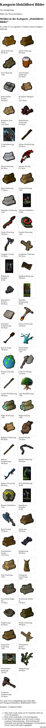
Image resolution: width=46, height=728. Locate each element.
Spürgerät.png (23, 551)
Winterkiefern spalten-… (23, 646)
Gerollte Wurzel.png (25, 232)
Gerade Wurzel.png (7, 232)
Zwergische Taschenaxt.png (6, 693)
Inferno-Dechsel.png (25, 324)
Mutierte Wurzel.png (8, 483)
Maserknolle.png (24, 437)
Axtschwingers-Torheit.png (24, 74)
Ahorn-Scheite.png (25, 51)
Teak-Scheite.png (7, 575)
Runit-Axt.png (6, 529)
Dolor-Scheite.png (7, 166)
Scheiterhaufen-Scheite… (6, 552)
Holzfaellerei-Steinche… (5, 301)
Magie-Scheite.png (7, 415)
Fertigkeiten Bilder (15, 707)
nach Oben (43, 727)
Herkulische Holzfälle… (5, 277)
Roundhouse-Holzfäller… (23, 506)
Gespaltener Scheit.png (26, 254)
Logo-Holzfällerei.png (26, 393)
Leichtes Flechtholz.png (9, 393)
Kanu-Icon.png (6, 348)
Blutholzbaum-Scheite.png (24, 121)
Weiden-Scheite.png (25, 623)
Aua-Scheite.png (6, 73)
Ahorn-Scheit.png (7, 51)
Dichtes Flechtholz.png (26, 144)
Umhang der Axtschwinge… (24, 576)
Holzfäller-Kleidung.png (23, 301)
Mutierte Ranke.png (25, 459)
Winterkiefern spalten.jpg (5, 669)
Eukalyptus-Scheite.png (9, 210)
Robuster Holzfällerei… (9, 505)
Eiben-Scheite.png (7, 188)
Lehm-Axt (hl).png (25, 372)
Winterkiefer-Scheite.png (5, 646)
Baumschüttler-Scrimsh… (6, 97)
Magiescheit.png (24, 415)
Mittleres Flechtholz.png (6, 460)
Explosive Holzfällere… (27, 210)
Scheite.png (23, 529)
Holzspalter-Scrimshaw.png (6, 325)
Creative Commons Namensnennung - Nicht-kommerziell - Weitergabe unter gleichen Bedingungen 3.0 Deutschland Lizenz (24, 722)
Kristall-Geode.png (7, 372)
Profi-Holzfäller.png (25, 483)
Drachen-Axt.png (24, 166)
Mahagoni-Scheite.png (8, 437)
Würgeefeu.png (24, 668)
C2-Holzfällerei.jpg (7, 144)
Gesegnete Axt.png (7, 254)
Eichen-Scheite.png (25, 188)
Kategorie (3, 707)
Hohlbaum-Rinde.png (26, 276)
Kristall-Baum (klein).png (23, 349)
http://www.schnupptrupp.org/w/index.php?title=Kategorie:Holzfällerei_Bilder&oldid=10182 (18, 702)
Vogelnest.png (5, 623)
